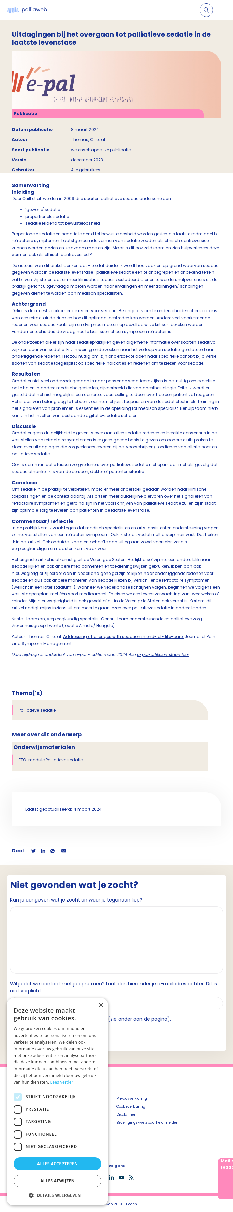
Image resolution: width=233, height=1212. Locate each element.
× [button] (100, 1005)
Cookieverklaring (130, 1106)
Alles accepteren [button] (57, 1164)
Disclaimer (125, 1114)
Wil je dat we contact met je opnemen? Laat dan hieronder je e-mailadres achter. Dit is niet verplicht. (113, 987)
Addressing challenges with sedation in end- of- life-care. (123, 637)
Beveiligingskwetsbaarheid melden (147, 1122)
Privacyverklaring (131, 1098)
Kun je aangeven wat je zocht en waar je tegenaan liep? (76, 899)
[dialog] (57, 1101)
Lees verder (62, 1082)
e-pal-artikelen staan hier (163, 654)
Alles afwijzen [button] (57, 1181)
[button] (57, 1195)
